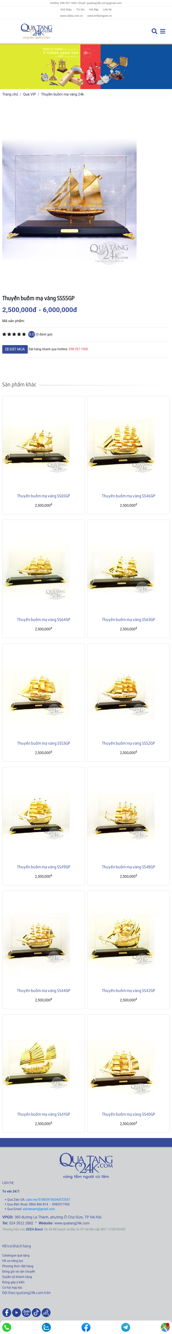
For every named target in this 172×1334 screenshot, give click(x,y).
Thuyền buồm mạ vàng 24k (62, 94)
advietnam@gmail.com (39, 1209)
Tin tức (80, 9)
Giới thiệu (66, 9)
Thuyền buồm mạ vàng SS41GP (43, 1114)
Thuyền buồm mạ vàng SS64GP (43, 619)
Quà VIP (29, 94)
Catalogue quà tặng (15, 1255)
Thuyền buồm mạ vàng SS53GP (43, 743)
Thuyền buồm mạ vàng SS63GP (128, 619)
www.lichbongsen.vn (99, 15)
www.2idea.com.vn (71, 15)
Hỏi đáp (94, 9)
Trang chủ (10, 94)
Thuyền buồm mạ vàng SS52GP (128, 743)
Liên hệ (107, 9)
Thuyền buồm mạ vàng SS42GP (128, 990)
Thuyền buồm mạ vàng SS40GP (128, 1114)
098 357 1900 (78, 349)
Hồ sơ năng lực (12, 1261)
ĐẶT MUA (15, 349)
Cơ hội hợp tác (12, 1287)
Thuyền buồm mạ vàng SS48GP (128, 866)
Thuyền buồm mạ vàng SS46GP (128, 495)
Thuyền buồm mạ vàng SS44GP (43, 990)
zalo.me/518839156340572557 (48, 1199)
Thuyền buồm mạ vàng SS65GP (43, 495)
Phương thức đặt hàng (17, 1266)
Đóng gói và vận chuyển (18, 1271)
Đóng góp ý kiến (13, 1282)
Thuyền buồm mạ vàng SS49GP (43, 866)
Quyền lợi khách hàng (17, 1277)
